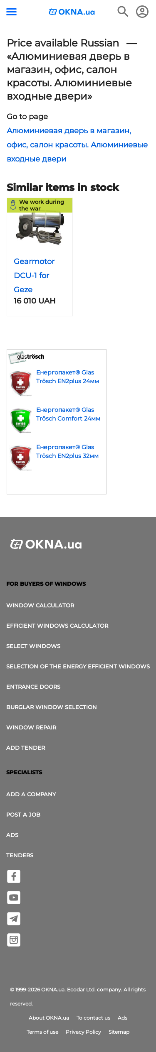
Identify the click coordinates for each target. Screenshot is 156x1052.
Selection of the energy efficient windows (78, 666)
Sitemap (119, 1032)
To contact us (93, 1018)
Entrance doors (33, 686)
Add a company (31, 794)
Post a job (23, 814)
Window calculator (40, 605)
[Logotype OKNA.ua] (72, 12)
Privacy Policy (83, 1032)
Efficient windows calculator (57, 625)
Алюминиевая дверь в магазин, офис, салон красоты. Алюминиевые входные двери (77, 145)
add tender (25, 747)
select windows (33, 646)
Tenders (19, 855)
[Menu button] (11, 11)
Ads (12, 835)
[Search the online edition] (123, 11)
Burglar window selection (51, 707)
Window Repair (31, 727)
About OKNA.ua (49, 1018)
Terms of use (42, 1032)
